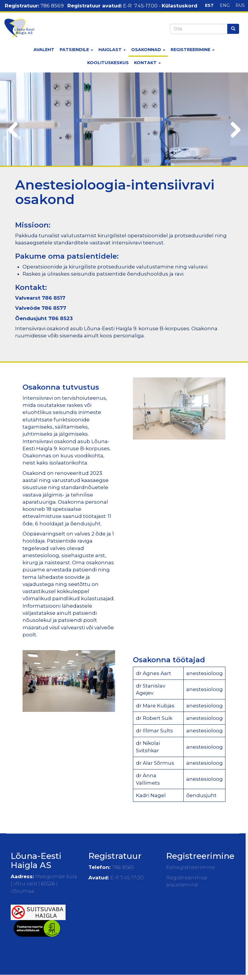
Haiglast (112, 49)
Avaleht (44, 49)
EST (209, 5)
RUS (240, 5)
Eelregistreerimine (190, 867)
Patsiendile (76, 49)
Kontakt (147, 62)
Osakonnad (148, 49)
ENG (225, 5)
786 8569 (52, 6)
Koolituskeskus (108, 62)
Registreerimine (192, 49)
